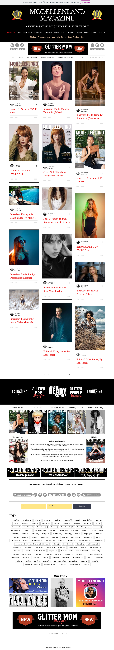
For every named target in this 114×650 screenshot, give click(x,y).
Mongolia (40, 547)
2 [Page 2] (52, 375)
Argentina (68, 520)
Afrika (38, 520)
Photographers (44, 37)
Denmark (16, 530)
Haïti (78, 534)
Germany (58, 534)
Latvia (61, 540)
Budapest (67, 523)
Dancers (99, 527)
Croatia (55, 527)
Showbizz (69, 554)
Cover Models (73, 37)
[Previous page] (44, 374)
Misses (81, 544)
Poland (96, 551)
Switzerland (79, 557)
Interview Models (32, 57)
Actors (16, 520)
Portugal (16, 554)
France (35, 534)
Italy (56, 537)
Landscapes (37, 540)
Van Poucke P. (60, 561)
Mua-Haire (74, 547)
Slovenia (26, 557)
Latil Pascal (50, 540)
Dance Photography (84, 527)
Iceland (99, 534)
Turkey (20, 561)
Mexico (57, 544)
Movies (62, 547)
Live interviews (85, 540)
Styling (56, 557)
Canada (88, 523)
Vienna (84, 561)
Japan (65, 537)
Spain (36, 557)
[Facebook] (17, 45)
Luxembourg (21, 544)
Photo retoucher (67, 551)
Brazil (57, 523)
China (98, 523)
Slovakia (15, 557)
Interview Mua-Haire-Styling (66, 57)
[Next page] (69, 374)
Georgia (46, 534)
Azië (17, 523)
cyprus (86, 564)
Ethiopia (85, 530)
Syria (90, 557)
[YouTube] (102, 45)
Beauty (25, 523)
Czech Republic (68, 527)
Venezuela (74, 561)
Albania (58, 520)
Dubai (53, 530)
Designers (28, 530)
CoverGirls (29, 527)
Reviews (73, 484)
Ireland (25, 537)
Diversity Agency (41, 530)
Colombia (16, 527)
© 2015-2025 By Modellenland (58, 634)
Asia (78, 520)
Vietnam (95, 561)
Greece (69, 534)
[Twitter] (22, 45)
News (18, 551)
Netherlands (96, 547)
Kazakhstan (88, 537)
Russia (38, 554)
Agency (48, 520)
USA (37, 561)
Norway (28, 551)
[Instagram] (12, 45)
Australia (88, 520)
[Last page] (73, 374)
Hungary (88, 534)
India (17, 537)
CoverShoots (43, 527)
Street (46, 557)
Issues (45, 537)
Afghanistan (27, 520)
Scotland (49, 554)
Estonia (75, 530)
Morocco (51, 547)
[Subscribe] (82, 506)
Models (33, 37)
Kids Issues (16, 540)
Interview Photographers (47, 57)
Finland (16, 534)
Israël (35, 537)
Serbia (59, 554)
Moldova (29, 547)
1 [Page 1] (48, 375)
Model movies (93, 544)
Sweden (66, 557)
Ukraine (47, 561)
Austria (99, 520)
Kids (82, 37)
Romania (27, 554)
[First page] (40, 374)
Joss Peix (76, 537)
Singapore (81, 554)
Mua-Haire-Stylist (59, 37)
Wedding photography (33, 564)
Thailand (99, 557)
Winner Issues (50, 564)
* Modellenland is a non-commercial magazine (58, 647)
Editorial (64, 530)
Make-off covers (36, 544)
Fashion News (98, 530)
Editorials (20, 57)
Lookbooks (99, 540)
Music (84, 547)
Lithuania (72, 540)
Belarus (35, 523)
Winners (63, 564)
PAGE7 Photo (40, 551)
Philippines (54, 551)
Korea (26, 540)
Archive (80, 484)
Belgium (47, 523)
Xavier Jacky (75, 564)
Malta (48, 544)
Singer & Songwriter (96, 554)
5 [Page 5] (65, 375)
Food (25, 534)
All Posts (11, 57)
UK (29, 561)
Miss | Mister (68, 544)
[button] (27, 32)
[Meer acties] (37, 104)
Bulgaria (78, 523)
